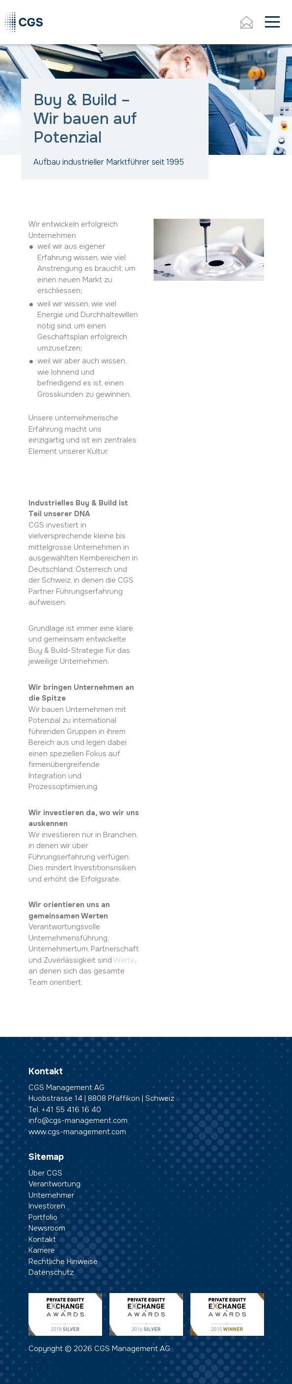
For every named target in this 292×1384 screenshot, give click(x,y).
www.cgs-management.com (77, 1132)
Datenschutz (51, 1272)
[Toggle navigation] (272, 22)
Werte (124, 960)
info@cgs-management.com (78, 1120)
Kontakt (42, 1239)
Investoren (46, 1206)
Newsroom (46, 1228)
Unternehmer (51, 1195)
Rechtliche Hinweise (63, 1261)
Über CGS (45, 1173)
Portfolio (42, 1217)
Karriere (41, 1250)
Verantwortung (54, 1184)
